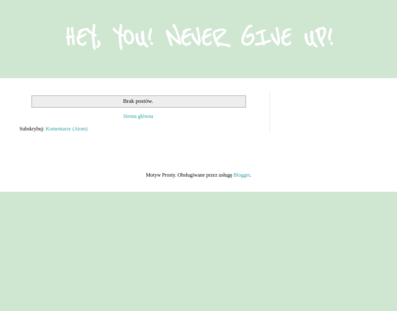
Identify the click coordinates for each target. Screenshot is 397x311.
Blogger (241, 175)
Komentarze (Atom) (67, 129)
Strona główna (138, 116)
